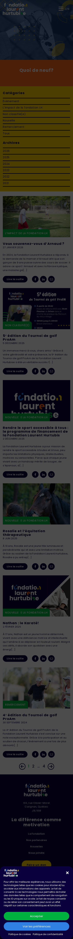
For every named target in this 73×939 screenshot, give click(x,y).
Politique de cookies (19, 934)
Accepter (36, 916)
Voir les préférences (37, 926)
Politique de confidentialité (48, 934)
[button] (67, 873)
